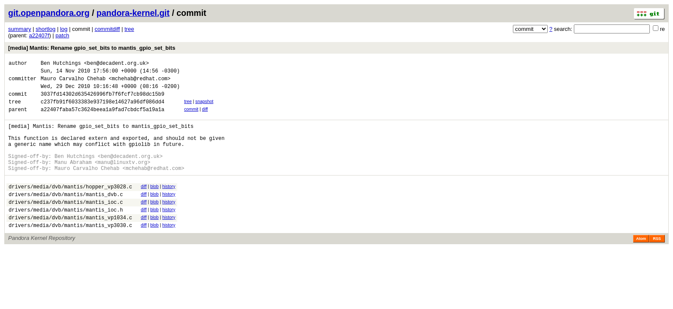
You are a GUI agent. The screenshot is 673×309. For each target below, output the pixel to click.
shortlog (45, 29)
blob (154, 205)
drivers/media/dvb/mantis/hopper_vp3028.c (70, 207)
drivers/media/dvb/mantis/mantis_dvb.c (66, 216)
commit (191, 117)
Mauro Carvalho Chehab (73, 82)
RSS (657, 266)
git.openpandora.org (49, 13)
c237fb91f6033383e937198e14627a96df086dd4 (102, 109)
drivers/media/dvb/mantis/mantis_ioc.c (66, 225)
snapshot (204, 108)
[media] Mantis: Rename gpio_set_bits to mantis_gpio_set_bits (91, 48)
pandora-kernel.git (133, 13)
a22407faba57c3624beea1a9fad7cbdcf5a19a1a (102, 118)
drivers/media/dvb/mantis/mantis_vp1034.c (70, 243)
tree (129, 29)
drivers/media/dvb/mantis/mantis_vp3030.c (70, 252)
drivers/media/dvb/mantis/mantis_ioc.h (66, 234)
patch (62, 35)
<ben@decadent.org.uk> (116, 64)
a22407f (39, 35)
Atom (641, 266)
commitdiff (107, 29)
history (168, 205)
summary (19, 29)
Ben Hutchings (61, 64)
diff (205, 117)
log (63, 29)
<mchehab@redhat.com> (139, 82)
